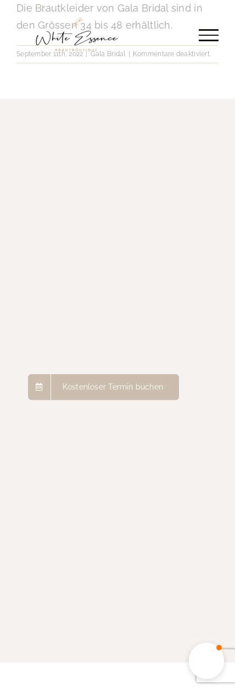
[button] (206, 661)
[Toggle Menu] (209, 35)
